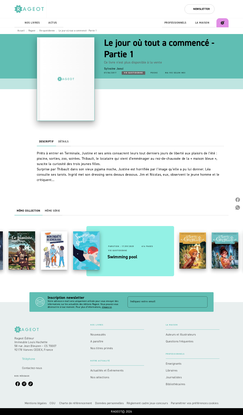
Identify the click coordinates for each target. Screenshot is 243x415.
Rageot (32, 30)
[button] (200, 9)
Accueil (20, 30)
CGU (53, 403)
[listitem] (17, 384)
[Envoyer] (202, 302)
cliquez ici (107, 307)
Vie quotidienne (47, 30)
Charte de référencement (75, 403)
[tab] (18, 22)
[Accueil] (30, 9)
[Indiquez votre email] (163, 301)
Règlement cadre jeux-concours (147, 403)
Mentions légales (36, 403)
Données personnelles (109, 403)
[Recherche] (224, 9)
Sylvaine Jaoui (113, 69)
